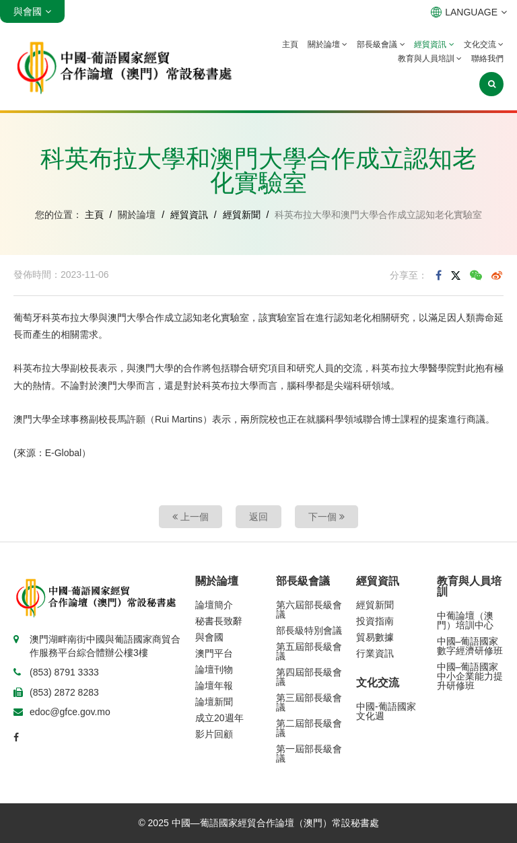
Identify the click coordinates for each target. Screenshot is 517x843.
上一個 (190, 516)
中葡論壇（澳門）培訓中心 (465, 620)
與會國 (209, 637)
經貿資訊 (434, 44)
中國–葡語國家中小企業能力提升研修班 (470, 676)
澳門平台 (214, 653)
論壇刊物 (214, 669)
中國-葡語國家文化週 (386, 711)
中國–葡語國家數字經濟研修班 (470, 646)
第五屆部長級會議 (309, 651)
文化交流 (484, 44)
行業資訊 (375, 653)
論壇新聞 (214, 701)
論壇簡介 (214, 604)
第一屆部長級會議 (309, 753)
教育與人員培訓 (430, 58)
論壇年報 (214, 685)
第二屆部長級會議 (309, 728)
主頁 (290, 44)
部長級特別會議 (309, 630)
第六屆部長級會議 (309, 609)
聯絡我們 (487, 58)
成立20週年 (219, 717)
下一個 (326, 516)
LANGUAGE (469, 12)
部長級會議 (381, 44)
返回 (258, 516)
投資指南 (375, 621)
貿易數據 (375, 637)
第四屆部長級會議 (309, 677)
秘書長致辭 (218, 621)
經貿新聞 (242, 214)
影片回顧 (214, 734)
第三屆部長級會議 (309, 702)
